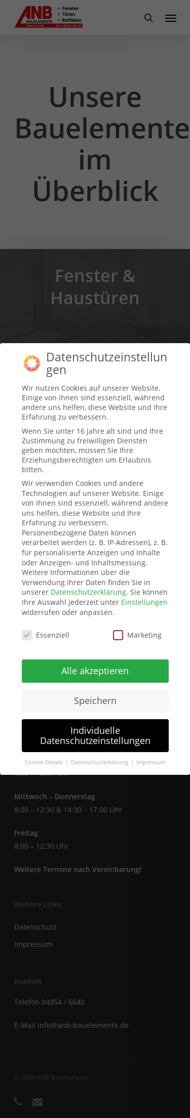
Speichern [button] (95, 700)
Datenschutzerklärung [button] (100, 762)
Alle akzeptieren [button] (95, 671)
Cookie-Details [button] (44, 762)
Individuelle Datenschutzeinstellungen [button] (95, 735)
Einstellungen (144, 602)
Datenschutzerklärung (88, 592)
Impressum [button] (150, 762)
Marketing (137, 635)
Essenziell (45, 635)
